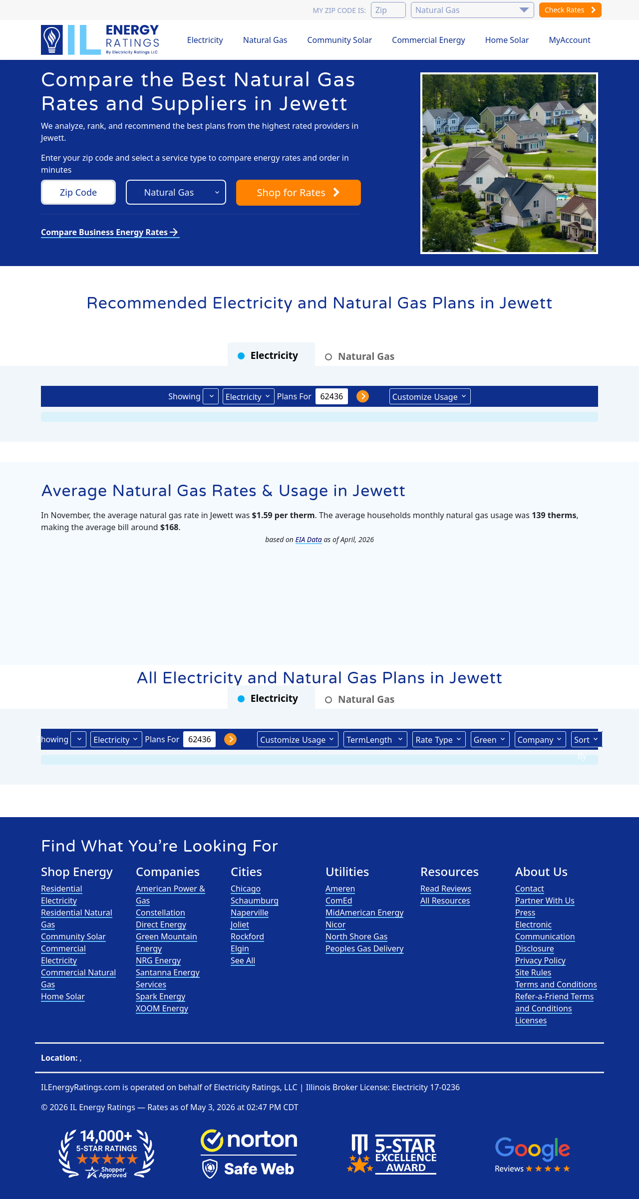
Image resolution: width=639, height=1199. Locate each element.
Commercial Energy (428, 39)
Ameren (340, 888)
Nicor (335, 924)
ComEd (338, 900)
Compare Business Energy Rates (110, 232)
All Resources (445, 900)
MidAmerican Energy (364, 912)
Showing (184, 396)
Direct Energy (161, 924)
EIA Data (309, 539)
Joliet (240, 924)
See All (243, 960)
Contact (529, 888)
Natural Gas (265, 39)
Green (485, 739)
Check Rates (570, 9)
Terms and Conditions (556, 984)
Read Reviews (445, 888)
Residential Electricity (61, 894)
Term (370, 739)
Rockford (247, 936)
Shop (298, 192)
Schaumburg (255, 900)
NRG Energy (158, 960)
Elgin (240, 948)
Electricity (205, 39)
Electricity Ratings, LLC (255, 1087)
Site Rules (533, 972)
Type (433, 739)
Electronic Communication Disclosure (545, 936)
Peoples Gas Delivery (364, 948)
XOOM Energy (162, 1008)
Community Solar (339, 39)
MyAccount (570, 39)
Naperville (250, 912)
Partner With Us (545, 900)
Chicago (246, 888)
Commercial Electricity (63, 954)
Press (525, 912)
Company (536, 739)
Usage (425, 396)
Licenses (531, 1020)
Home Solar (507, 39)
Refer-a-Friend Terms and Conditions (554, 1002)
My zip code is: (339, 10)
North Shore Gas (356, 936)
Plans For (294, 396)
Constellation (160, 912)
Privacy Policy (540, 960)
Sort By (582, 740)
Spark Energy (160, 996)
